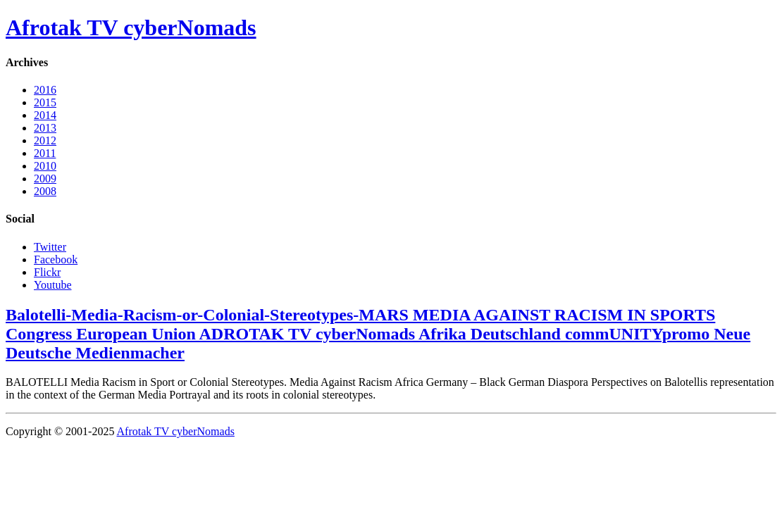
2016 (45, 90)
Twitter (50, 247)
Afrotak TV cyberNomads (131, 27)
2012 (45, 140)
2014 (45, 115)
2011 (45, 153)
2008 (45, 191)
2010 (45, 166)
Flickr (47, 272)
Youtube (53, 285)
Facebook (55, 259)
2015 (45, 102)
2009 (45, 178)
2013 (45, 128)
